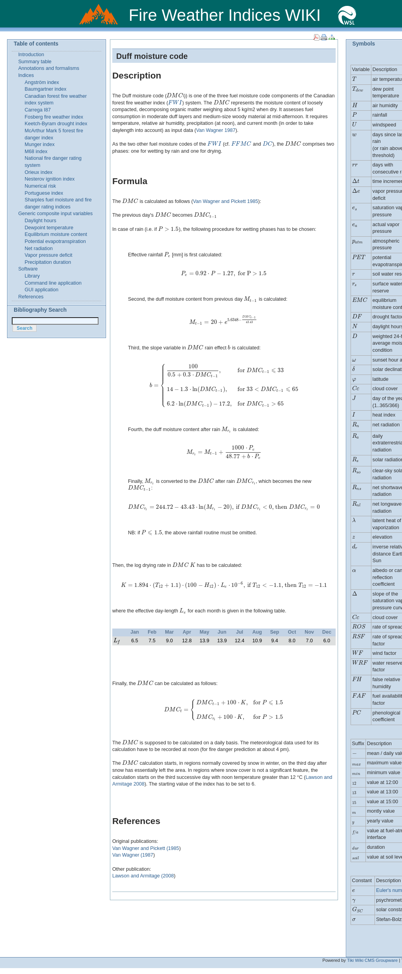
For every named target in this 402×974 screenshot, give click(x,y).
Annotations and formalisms (48, 68)
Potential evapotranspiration (55, 241)
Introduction (31, 54)
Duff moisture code (152, 56)
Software (28, 269)
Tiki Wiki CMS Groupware (372, 960)
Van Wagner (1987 (132, 855)
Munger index (40, 144)
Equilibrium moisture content (56, 234)
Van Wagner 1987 (216, 130)
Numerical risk (40, 186)
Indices (26, 75)
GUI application (41, 289)
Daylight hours (41, 220)
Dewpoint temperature (49, 227)
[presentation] (174, 96)
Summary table (34, 61)
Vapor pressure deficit (49, 255)
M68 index (36, 151)
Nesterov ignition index (50, 179)
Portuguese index (44, 193)
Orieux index (39, 172)
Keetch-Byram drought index (56, 123)
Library (32, 276)
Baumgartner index (45, 89)
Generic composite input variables (55, 213)
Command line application (53, 283)
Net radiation (39, 248)
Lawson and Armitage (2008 (143, 876)
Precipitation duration (48, 262)
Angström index (42, 82)
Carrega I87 (38, 110)
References (30, 297)
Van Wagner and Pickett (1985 (145, 848)
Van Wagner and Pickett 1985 (225, 201)
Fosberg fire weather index (54, 117)
